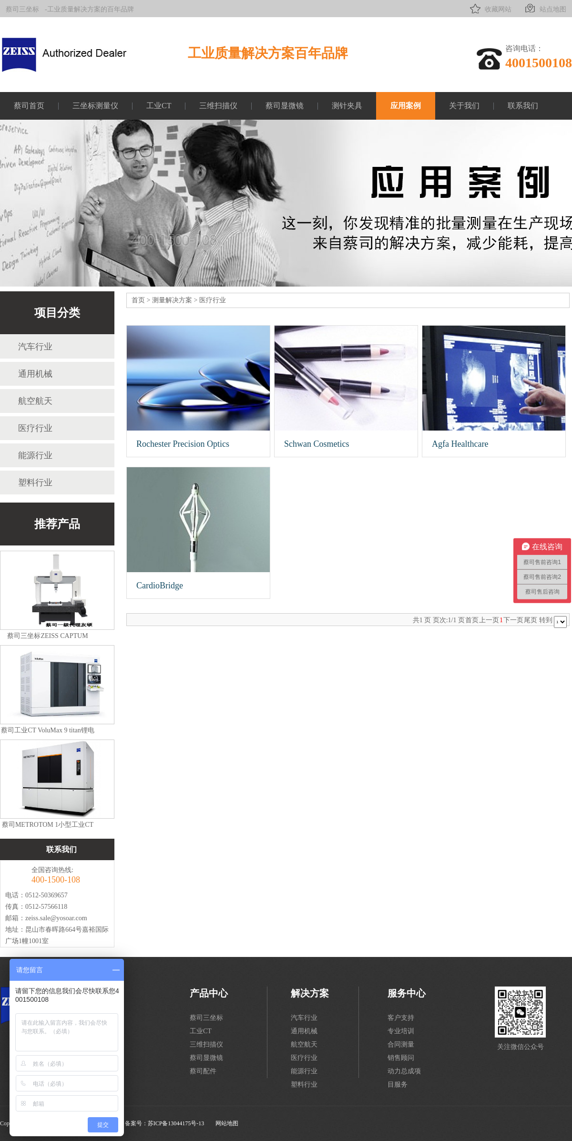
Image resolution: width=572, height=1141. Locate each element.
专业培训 (401, 1031)
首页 (138, 300)
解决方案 (310, 993)
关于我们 (464, 106)
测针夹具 (347, 106)
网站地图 (226, 1123)
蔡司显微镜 (285, 106)
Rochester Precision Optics (182, 444)
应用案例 (405, 106)
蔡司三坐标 (22, 9)
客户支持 (401, 1017)
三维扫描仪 (218, 106)
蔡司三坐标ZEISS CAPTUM (47, 635)
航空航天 (35, 401)
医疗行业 (35, 428)
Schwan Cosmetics (316, 444)
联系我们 (523, 106)
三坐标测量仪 (95, 106)
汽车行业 (35, 346)
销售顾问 (401, 1057)
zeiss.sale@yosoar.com (56, 918)
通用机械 (35, 374)
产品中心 (209, 993)
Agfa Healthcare (460, 444)
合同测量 (401, 1044)
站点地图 (544, 8)
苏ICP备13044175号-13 (176, 1123)
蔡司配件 (203, 1071)
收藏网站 (489, 8)
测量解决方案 (172, 300)
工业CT (158, 106)
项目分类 (57, 313)
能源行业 (35, 455)
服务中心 (407, 993)
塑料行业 (35, 482)
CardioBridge (159, 585)
